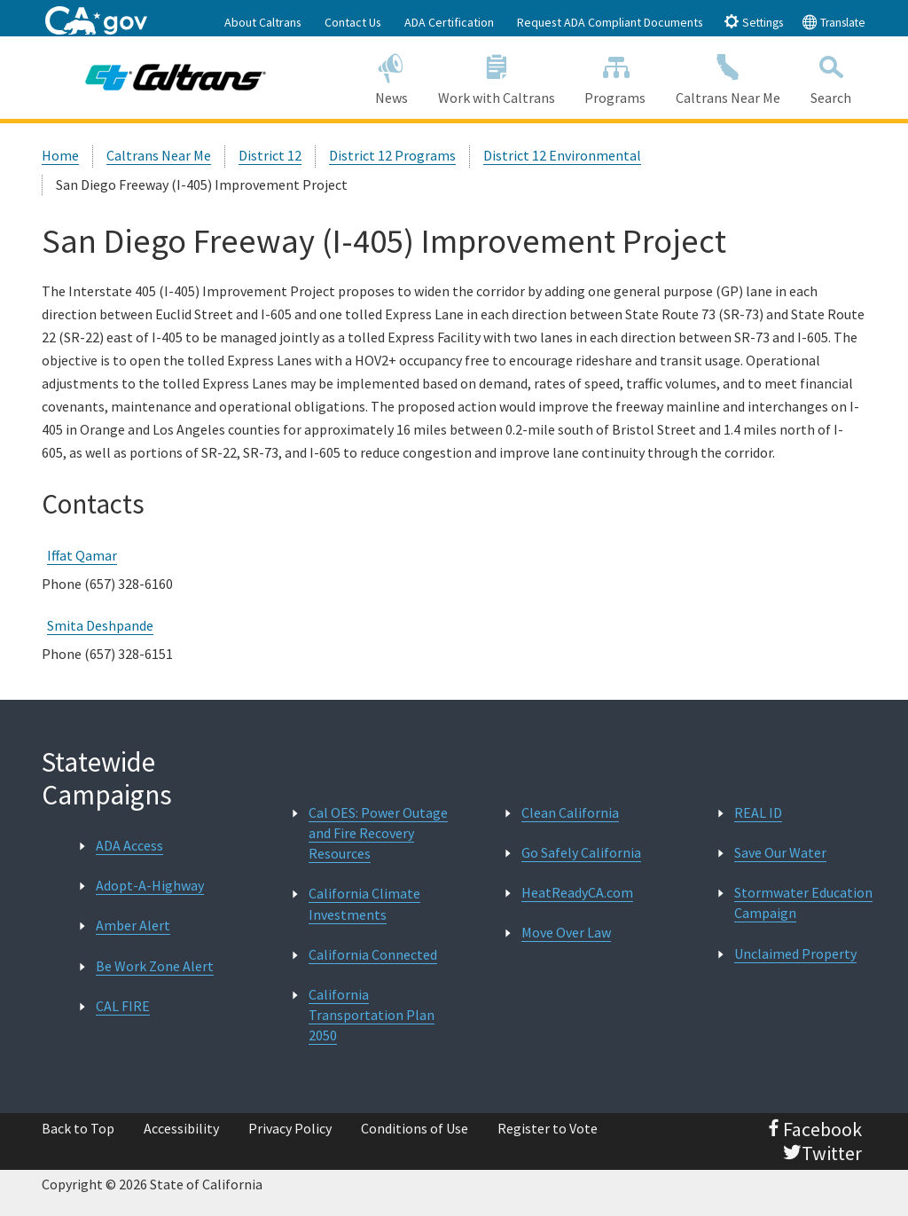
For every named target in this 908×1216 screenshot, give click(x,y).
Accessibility (181, 1128)
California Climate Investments (364, 903)
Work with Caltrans (496, 76)
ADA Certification (449, 22)
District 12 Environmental (562, 155)
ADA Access (129, 845)
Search (830, 76)
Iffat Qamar (82, 555)
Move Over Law (566, 932)
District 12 (270, 155)
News (391, 76)
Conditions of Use (414, 1128)
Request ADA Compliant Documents (610, 22)
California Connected (373, 954)
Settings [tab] (753, 21)
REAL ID (758, 812)
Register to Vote (547, 1128)
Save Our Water (780, 852)
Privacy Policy (290, 1128)
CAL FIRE (123, 1006)
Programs (615, 76)
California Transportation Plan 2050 (371, 1014)
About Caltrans (262, 22)
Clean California (570, 812)
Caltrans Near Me (728, 76)
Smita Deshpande (100, 625)
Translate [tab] (833, 21)
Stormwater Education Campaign (803, 902)
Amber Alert (133, 925)
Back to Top (78, 1128)
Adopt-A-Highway (150, 885)
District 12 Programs (392, 155)
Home (60, 155)
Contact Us (353, 22)
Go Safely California (581, 852)
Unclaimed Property (795, 953)
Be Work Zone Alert (155, 966)
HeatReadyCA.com (577, 892)
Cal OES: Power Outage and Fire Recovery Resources (378, 833)
